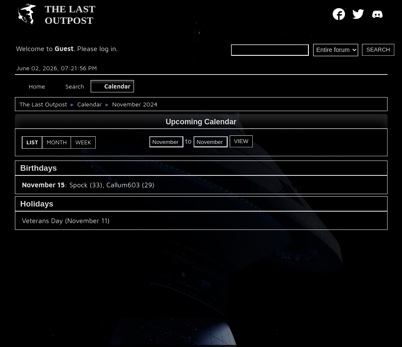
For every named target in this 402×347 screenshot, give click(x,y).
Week (83, 142)
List (32, 142)
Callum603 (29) (130, 185)
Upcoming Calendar (200, 122)
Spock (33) (85, 185)
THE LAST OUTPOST (70, 14)
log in (107, 48)
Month (57, 142)
